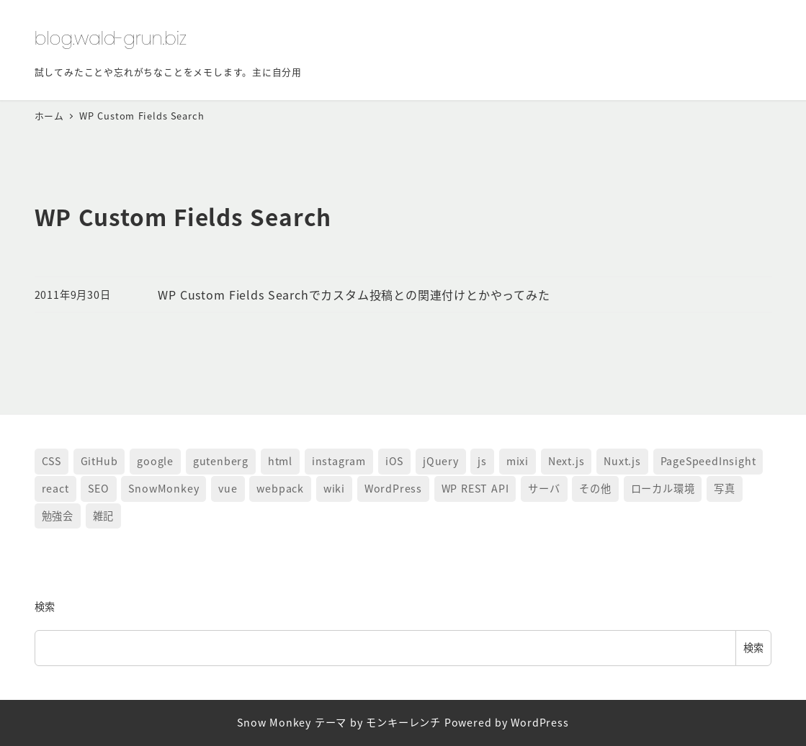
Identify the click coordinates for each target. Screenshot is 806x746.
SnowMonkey (163, 488)
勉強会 (57, 515)
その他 (595, 488)
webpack (280, 488)
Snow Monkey (274, 722)
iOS (394, 461)
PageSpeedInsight (708, 461)
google (155, 461)
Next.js (566, 461)
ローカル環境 (663, 488)
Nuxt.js (622, 461)
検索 (45, 606)
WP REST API (475, 488)
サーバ (544, 488)
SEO (98, 488)
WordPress (393, 488)
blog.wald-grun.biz (111, 38)
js (482, 461)
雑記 (104, 515)
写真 (724, 488)
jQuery (441, 461)
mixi (517, 461)
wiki (334, 488)
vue (227, 488)
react (55, 488)
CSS (51, 461)
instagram (339, 461)
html (280, 461)
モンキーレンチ (403, 722)
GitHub (99, 461)
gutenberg (220, 461)
